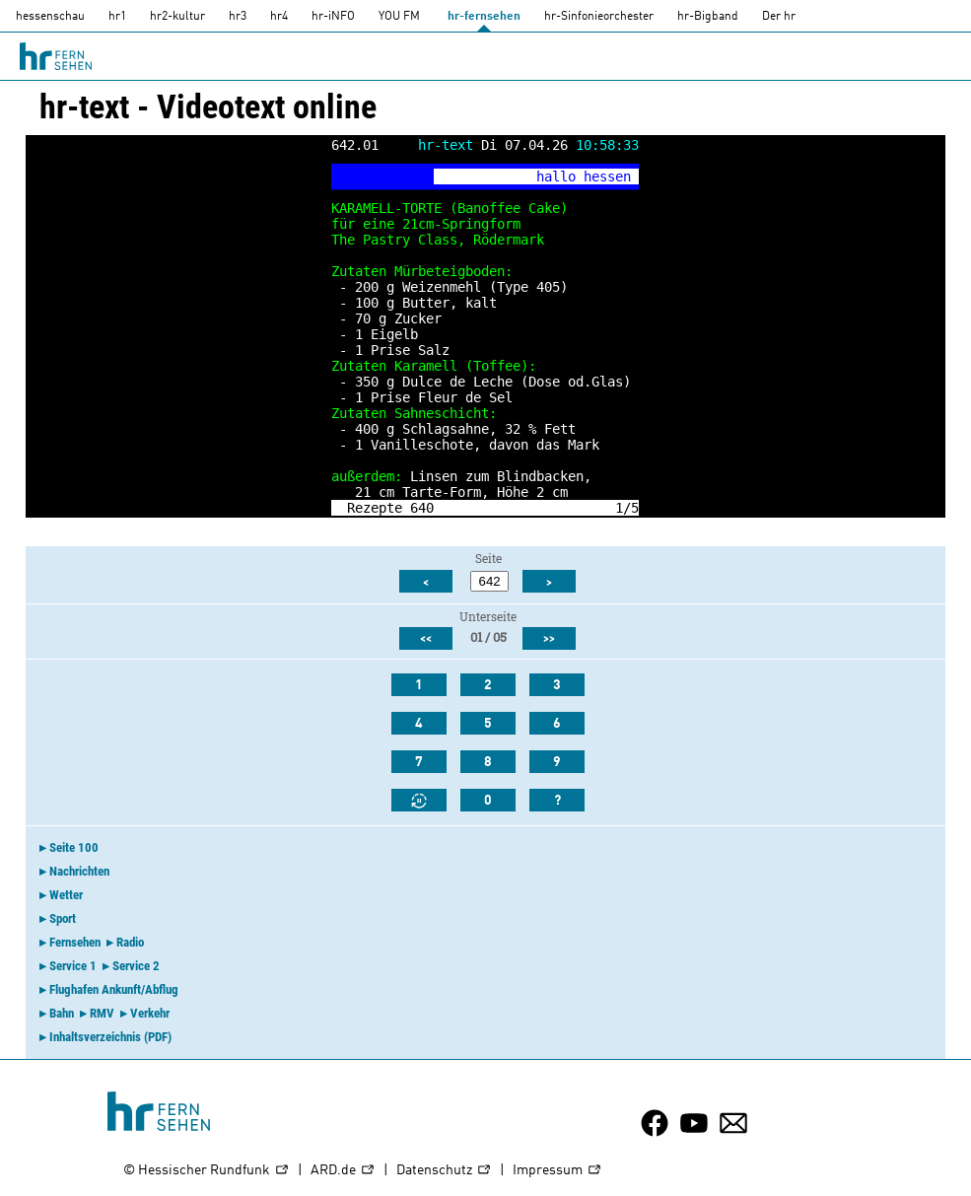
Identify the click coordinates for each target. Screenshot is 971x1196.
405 (548, 287)
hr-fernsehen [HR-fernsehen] (484, 17)
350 (367, 381)
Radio (130, 942)
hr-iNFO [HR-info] (333, 17)
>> (549, 639)
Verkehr (150, 1013)
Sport (62, 918)
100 (367, 303)
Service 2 (136, 965)
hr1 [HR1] (117, 17)
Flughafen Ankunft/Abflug (113, 989)
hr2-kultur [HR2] (177, 17)
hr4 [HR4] (279, 17)
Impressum (557, 1170)
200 (367, 287)
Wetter (66, 894)
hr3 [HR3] (237, 17)
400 (367, 429)
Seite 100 (74, 847)
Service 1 (73, 965)
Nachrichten (79, 871)
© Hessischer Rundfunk (206, 1170)
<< (426, 639)
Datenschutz (444, 1170)
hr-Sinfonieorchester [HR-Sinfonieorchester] (599, 17)
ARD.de (343, 1170)
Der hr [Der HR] (779, 17)
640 (422, 508)
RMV (102, 1013)
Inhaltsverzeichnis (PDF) (110, 1036)
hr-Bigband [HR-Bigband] (707, 17)
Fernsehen (75, 942)
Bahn (61, 1013)
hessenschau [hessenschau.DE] (50, 17)
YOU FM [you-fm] (399, 17)
